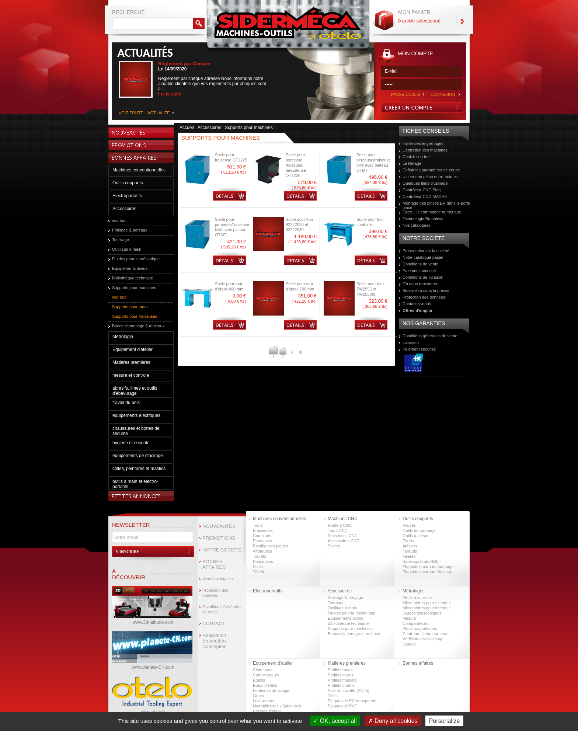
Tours (258, 525)
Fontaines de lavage (271, 690)
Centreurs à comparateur (425, 633)
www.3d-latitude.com (153, 622)
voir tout (119, 220)
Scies (258, 566)
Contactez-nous (417, 304)
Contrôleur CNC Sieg (422, 190)
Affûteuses (262, 551)
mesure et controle (130, 375)
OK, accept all (334, 721)
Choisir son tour (417, 156)
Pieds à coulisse (417, 597)
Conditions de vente (420, 264)
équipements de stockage (137, 455)
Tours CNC (338, 530)
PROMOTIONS (218, 538)
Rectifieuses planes (270, 546)
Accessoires (124, 208)
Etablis (259, 680)
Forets (408, 541)
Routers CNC (340, 525)
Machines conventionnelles (139, 170)
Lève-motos (263, 701)
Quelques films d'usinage (425, 183)
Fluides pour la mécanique (136, 259)
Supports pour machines (134, 287)
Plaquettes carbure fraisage (427, 572)
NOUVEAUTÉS (219, 526)
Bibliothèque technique (132, 278)
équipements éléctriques (136, 415)
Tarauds (410, 551)
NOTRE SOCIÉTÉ (221, 550)
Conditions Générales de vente (221, 609)
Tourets (259, 556)
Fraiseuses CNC (343, 535)
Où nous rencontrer (420, 284)
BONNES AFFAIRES (214, 564)
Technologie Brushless (423, 218)
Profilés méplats (342, 680)
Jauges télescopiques (422, 613)
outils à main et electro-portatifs (135, 484)
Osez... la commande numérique (432, 212)
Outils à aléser (415, 535)
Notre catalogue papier (423, 257)
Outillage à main (127, 249)
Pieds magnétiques (420, 628)
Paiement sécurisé (419, 270)
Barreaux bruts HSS (421, 561)
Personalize (444, 721)
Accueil (187, 127)
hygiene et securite (131, 442)
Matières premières (131, 362)
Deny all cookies (393, 721)
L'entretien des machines (425, 150)
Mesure (409, 618)
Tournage (120, 239)
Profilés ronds (340, 670)
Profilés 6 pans (341, 685)
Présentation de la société (426, 250)
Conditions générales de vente (430, 336)
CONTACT (213, 623)
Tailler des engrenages (423, 143)
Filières (409, 556)
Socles (334, 546)
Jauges (409, 644)
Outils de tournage (419, 530)
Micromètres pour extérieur (427, 603)
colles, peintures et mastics (139, 468)
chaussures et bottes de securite (135, 431)
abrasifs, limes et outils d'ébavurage (134, 391)
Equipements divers (130, 268)
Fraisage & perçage (129, 230)
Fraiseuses (263, 530)
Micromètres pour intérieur (426, 608)
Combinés (262, 535)
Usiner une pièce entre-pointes (430, 176)
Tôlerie (259, 572)
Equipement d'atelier (132, 349)
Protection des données (424, 297)
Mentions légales (217, 579)
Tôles (333, 695)
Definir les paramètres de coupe (431, 170)
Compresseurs (266, 675)
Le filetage (412, 163)
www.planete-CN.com (153, 667)
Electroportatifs (127, 195)
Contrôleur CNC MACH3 (425, 196)
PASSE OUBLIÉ (405, 94)
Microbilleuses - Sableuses (277, 706)
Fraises (409, 525)
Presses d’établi (267, 711)
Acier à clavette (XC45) (348, 690)
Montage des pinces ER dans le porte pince (436, 205)
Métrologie (122, 336)
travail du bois (126, 402)
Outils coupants (127, 182)
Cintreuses (262, 670)
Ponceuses (263, 561)
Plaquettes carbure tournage (428, 566)
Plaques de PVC (343, 706)
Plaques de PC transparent (352, 701)
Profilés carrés (341, 675)
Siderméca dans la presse (426, 290)
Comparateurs (415, 623)
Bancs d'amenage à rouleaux (138, 326)
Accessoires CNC (343, 541)
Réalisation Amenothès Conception (214, 641)
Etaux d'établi (265, 685)
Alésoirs (410, 546)
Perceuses (262, 541)
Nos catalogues (417, 225)
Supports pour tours (130, 306)
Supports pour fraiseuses (134, 316)
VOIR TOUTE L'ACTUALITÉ (144, 113)
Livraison (411, 342)
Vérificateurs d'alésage (423, 639)
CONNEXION (443, 94)
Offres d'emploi (417, 310)
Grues (258, 695)
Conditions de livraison (423, 277)
